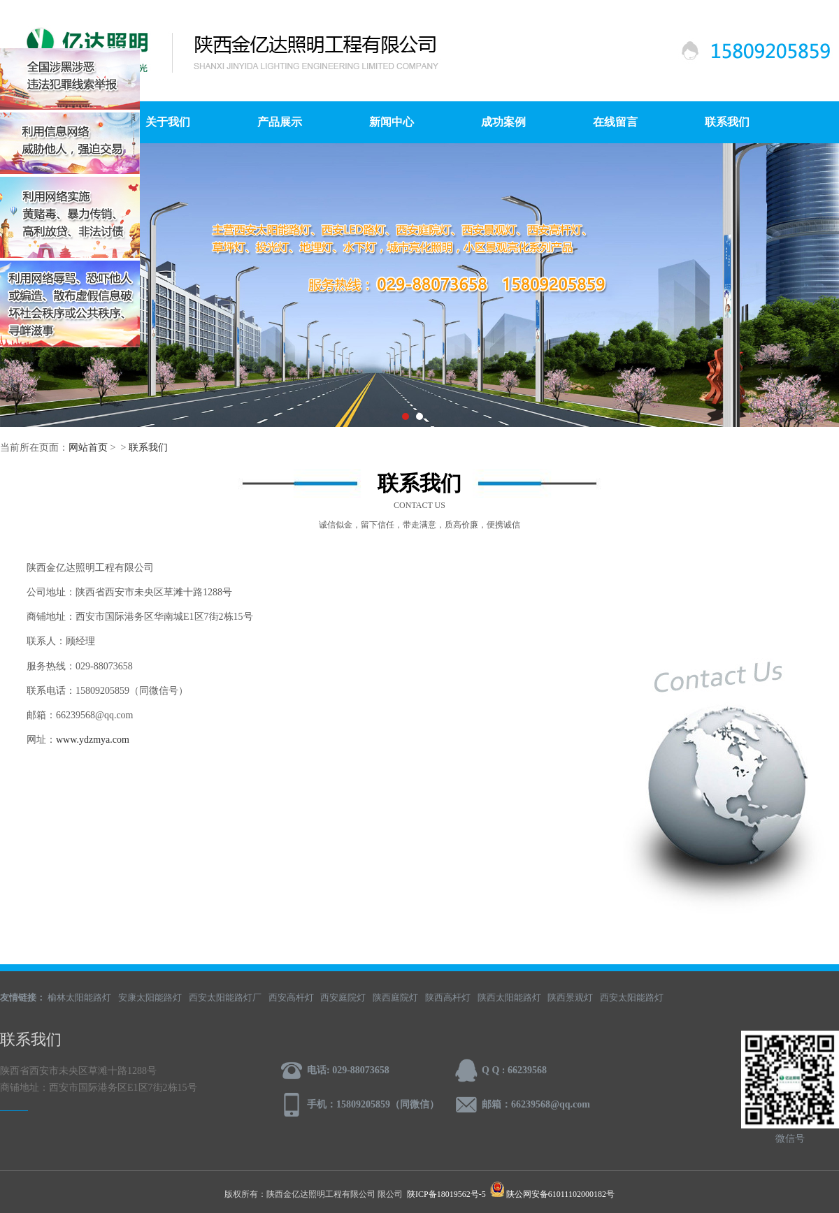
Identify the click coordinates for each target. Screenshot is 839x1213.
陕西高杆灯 (448, 997)
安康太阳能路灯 (150, 997)
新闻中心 (391, 122)
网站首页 (88, 447)
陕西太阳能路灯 (509, 997)
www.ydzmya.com (92, 739)
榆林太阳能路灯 (79, 997)
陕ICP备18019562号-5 (446, 1194)
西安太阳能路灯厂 (225, 997)
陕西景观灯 (570, 997)
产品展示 (279, 122)
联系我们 (727, 122)
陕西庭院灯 (395, 997)
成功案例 (503, 122)
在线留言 (615, 122)
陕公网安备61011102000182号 (560, 1194)
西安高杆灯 (291, 997)
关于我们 (167, 122)
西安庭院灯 (343, 997)
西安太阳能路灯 (632, 997)
